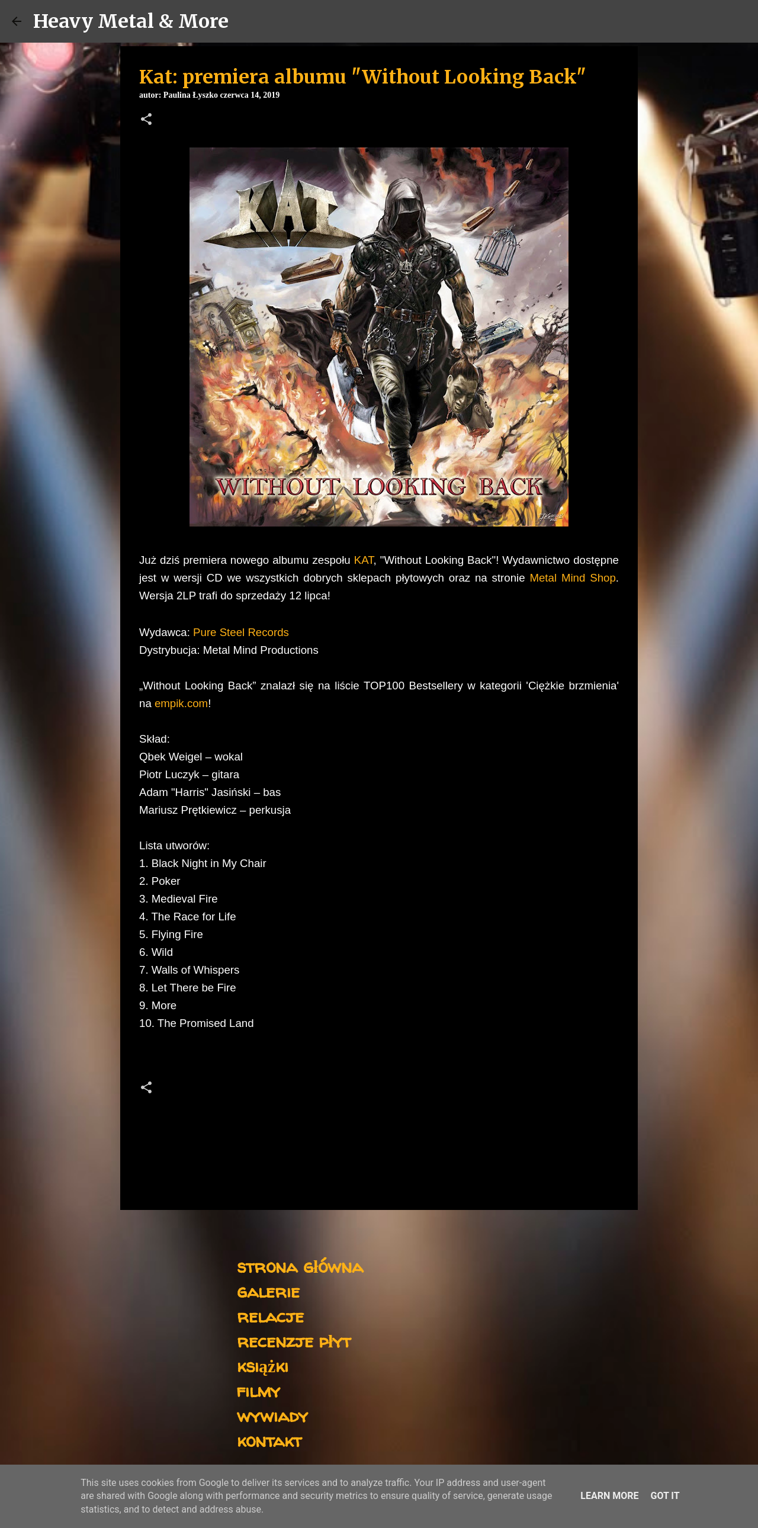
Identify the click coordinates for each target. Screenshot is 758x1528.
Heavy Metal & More (131, 21)
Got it (664, 1495)
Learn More (609, 1495)
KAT (364, 560)
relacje (270, 1316)
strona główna (300, 1266)
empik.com (181, 703)
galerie (268, 1291)
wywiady (272, 1415)
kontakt (269, 1440)
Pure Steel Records (241, 632)
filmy (258, 1390)
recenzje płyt (294, 1340)
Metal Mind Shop (572, 578)
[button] (146, 120)
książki (262, 1365)
